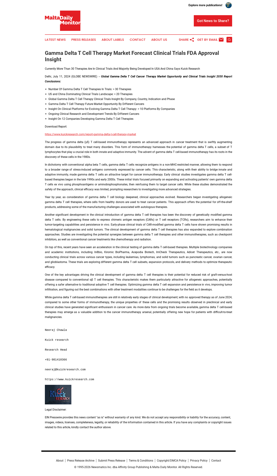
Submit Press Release (111, 460)
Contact (138, 40)
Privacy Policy (199, 460)
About (59, 460)
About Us (159, 40)
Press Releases (83, 40)
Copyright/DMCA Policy (171, 460)
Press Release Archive (80, 460)
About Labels (113, 40)
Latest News (55, 40)
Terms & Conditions (141, 460)
